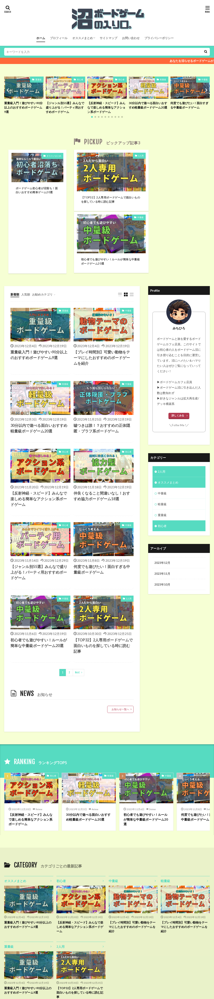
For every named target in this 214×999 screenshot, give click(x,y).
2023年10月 (162, 518)
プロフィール (59, 38)
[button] (8, 90)
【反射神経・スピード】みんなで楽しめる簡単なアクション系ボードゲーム (106, 107)
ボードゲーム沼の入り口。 (120, 984)
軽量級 (163, 79)
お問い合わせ (131, 38)
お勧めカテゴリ (42, 228)
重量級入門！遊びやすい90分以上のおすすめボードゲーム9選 (23, 107)
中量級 (204, 79)
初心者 (80, 79)
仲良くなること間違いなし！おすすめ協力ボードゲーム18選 (102, 430)
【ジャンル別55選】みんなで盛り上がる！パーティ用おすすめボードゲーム (65, 107)
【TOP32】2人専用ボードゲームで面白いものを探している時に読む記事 (103, 193)
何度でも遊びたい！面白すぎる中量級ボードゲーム (189, 105)
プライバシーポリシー (159, 38)
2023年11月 (162, 507)
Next (77, 606)
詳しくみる (178, 349)
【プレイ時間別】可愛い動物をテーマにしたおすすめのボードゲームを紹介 (102, 292)
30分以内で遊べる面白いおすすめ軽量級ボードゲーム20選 (148, 105)
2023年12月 (162, 497)
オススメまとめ (82, 38)
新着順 (14, 228)
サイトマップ (108, 38)
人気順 (25, 228)
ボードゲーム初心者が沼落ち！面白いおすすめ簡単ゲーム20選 (37, 191)
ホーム (40, 38)
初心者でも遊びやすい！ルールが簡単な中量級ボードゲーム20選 (171, 193)
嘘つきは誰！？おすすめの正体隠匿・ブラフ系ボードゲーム (102, 362)
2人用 (126, 156)
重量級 (38, 79)
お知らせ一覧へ (120, 643)
